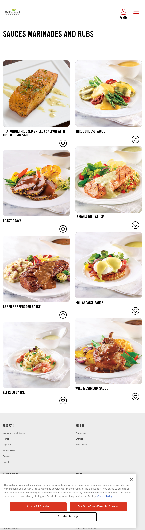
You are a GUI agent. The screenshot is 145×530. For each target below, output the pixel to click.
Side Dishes (81, 445)
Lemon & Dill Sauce (89, 217)
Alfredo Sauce (14, 393)
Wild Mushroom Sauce (91, 389)
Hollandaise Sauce (89, 303)
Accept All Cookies (38, 506)
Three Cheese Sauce (90, 132)
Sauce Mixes (9, 450)
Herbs (6, 439)
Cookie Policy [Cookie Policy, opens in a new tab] (104, 496)
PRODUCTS (8, 426)
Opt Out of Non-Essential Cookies (98, 506)
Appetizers (81, 433)
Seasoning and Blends (14, 433)
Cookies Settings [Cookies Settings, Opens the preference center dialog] (68, 516)
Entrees (79, 439)
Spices (6, 456)
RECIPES (80, 426)
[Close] (131, 479)
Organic (7, 445)
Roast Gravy (12, 221)
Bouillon (7, 462)
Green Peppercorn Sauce (22, 307)
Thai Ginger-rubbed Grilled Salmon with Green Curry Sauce (34, 134)
